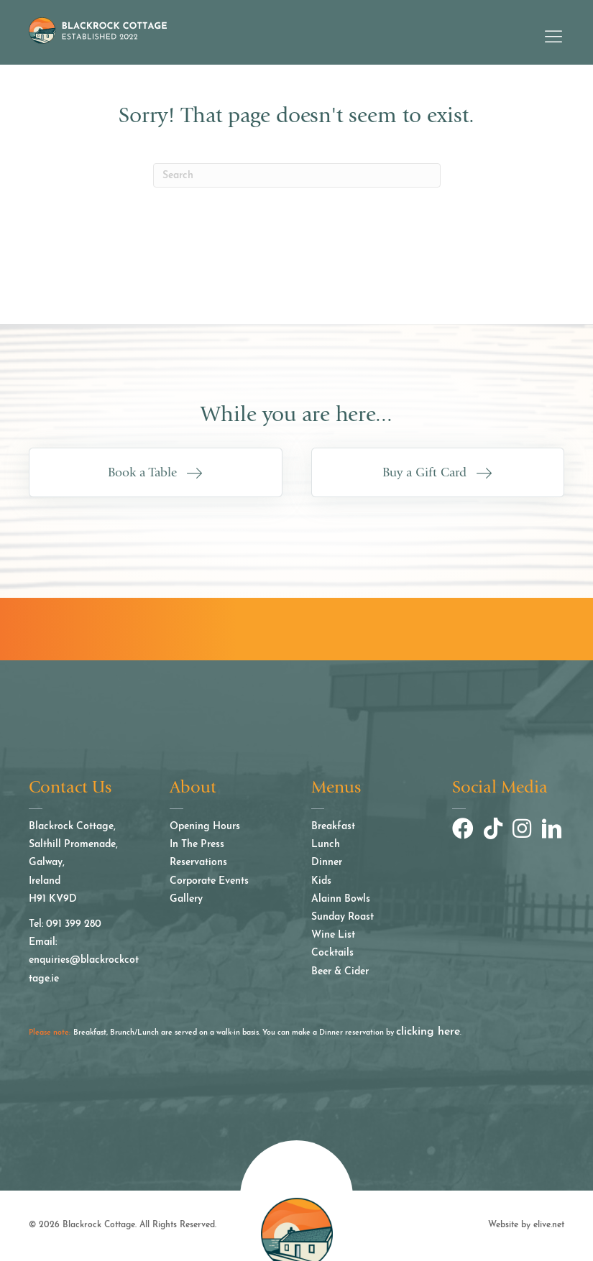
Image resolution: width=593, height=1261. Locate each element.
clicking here (427, 1031)
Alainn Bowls (340, 899)
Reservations (198, 862)
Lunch (325, 844)
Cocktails (332, 953)
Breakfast (333, 826)
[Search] (297, 175)
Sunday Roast (342, 917)
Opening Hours (205, 826)
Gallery (186, 899)
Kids (321, 881)
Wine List (333, 935)
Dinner (326, 862)
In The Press (197, 844)
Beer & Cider (340, 971)
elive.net (548, 1225)
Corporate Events (209, 881)
